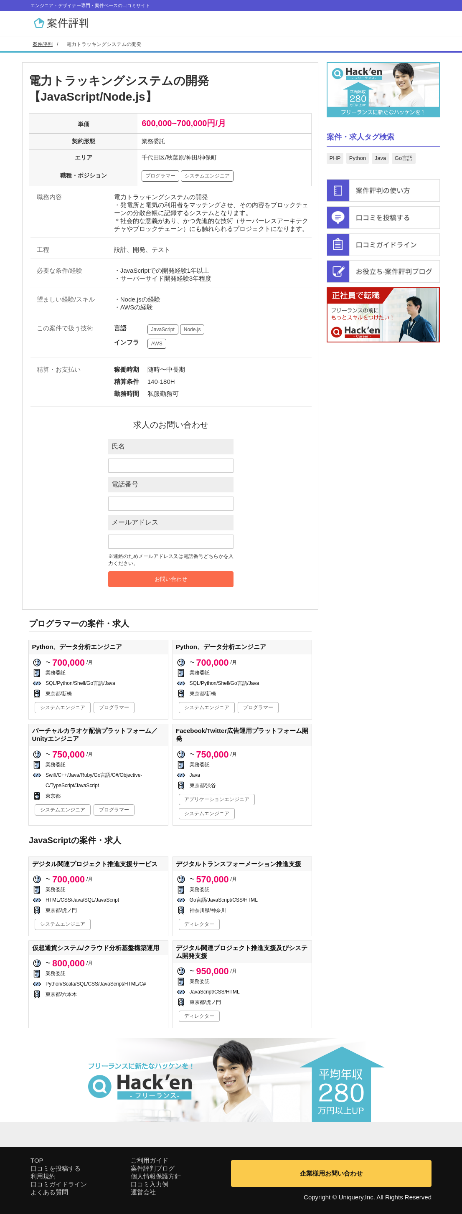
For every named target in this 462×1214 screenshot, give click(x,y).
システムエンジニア (207, 176)
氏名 (118, 446)
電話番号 (125, 484)
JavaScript (163, 329)
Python (357, 158)
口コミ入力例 (149, 1184)
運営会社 (143, 1192)
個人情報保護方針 (156, 1176)
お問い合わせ (171, 579)
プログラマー (160, 176)
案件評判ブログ (153, 1168)
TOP (36, 1160)
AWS (156, 344)
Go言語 (404, 158)
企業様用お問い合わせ (331, 1173)
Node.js (192, 329)
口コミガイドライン (58, 1184)
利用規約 (43, 1176)
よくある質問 (49, 1192)
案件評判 (43, 44)
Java (380, 158)
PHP (335, 158)
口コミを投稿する (55, 1168)
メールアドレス (135, 522)
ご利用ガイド (149, 1160)
